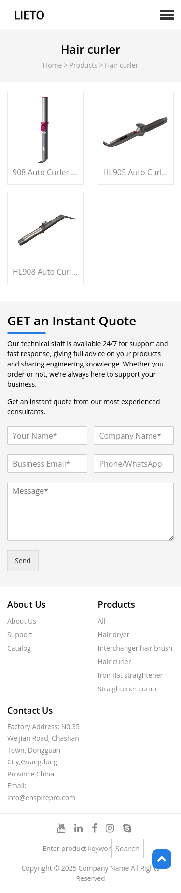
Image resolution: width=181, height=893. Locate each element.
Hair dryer (114, 634)
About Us (21, 621)
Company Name (103, 868)
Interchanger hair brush (135, 648)
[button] (167, 14)
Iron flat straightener (130, 675)
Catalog (19, 648)
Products (83, 65)
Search (127, 848)
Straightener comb (127, 688)
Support (20, 634)
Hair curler (114, 661)
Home (52, 65)
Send (23, 560)
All (102, 621)
